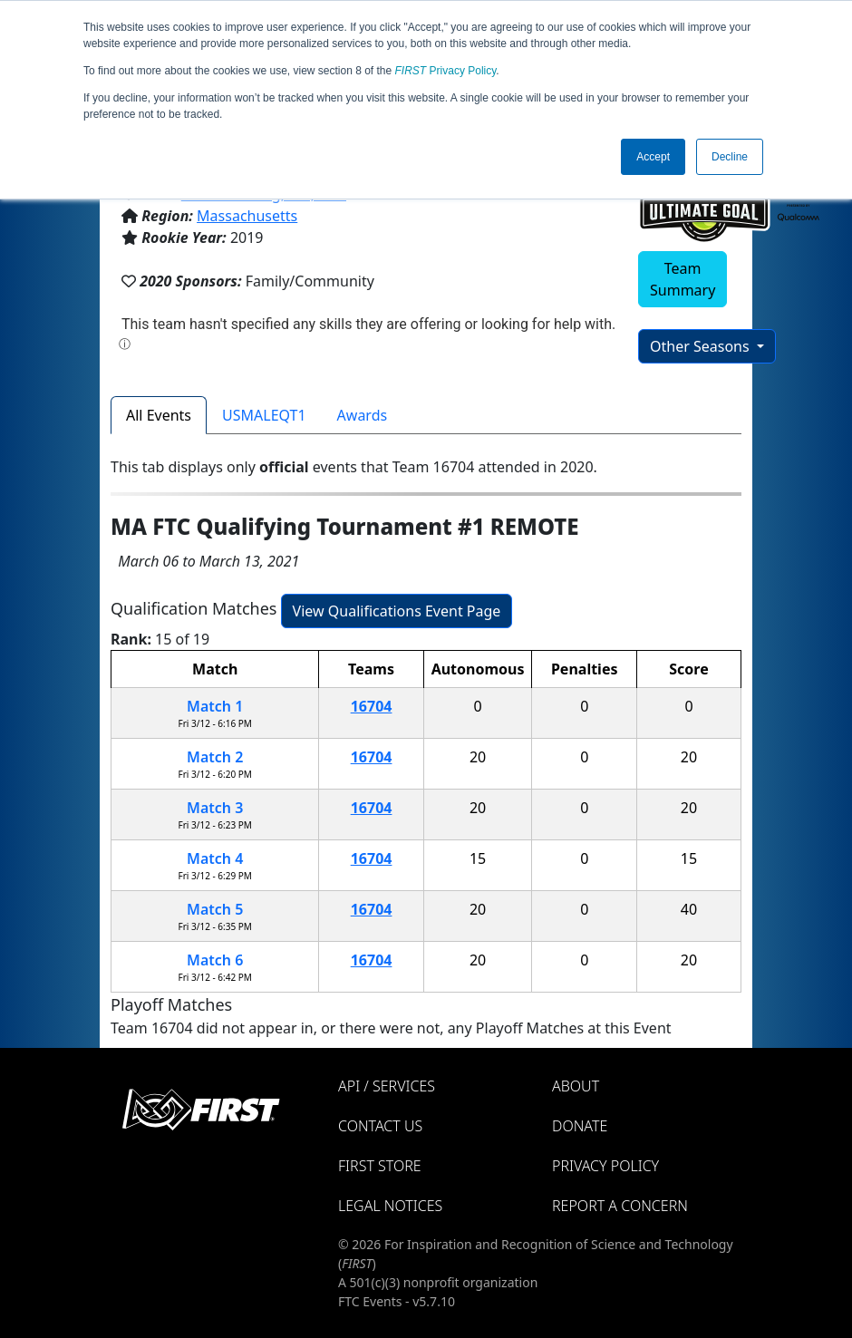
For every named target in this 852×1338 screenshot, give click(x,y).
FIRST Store (379, 1166)
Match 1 (215, 706)
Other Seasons (701, 346)
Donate (579, 1126)
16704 (371, 706)
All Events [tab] (158, 415)
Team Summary (682, 279)
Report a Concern (620, 1206)
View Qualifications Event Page (397, 611)
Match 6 (215, 960)
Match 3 (215, 808)
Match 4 (215, 858)
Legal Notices (390, 1206)
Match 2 (215, 757)
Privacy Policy (446, 70)
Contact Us (380, 1126)
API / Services (386, 1086)
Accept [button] (653, 156)
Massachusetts (247, 216)
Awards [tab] (362, 415)
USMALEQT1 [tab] (264, 415)
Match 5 (215, 909)
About (575, 1086)
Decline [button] (730, 156)
